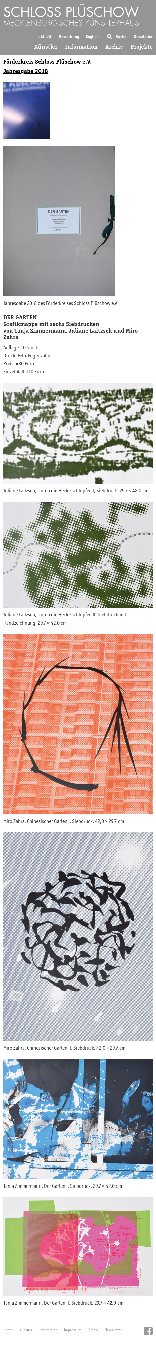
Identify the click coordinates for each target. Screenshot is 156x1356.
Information (81, 46)
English (92, 36)
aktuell (44, 36)
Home (8, 1330)
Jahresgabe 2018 (25, 71)
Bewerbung (69, 36)
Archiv (114, 46)
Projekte (142, 46)
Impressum (73, 1330)
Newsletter (143, 36)
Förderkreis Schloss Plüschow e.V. (47, 61)
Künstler (45, 46)
